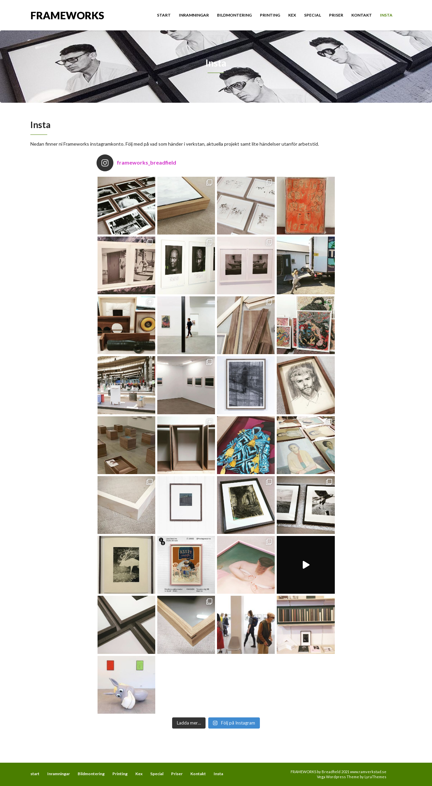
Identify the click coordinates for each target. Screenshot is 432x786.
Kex (292, 15)
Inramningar (194, 15)
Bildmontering (234, 15)
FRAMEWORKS (67, 14)
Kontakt (361, 15)
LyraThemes (375, 777)
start (164, 15)
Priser (336, 15)
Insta (386, 15)
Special (312, 15)
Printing (270, 15)
